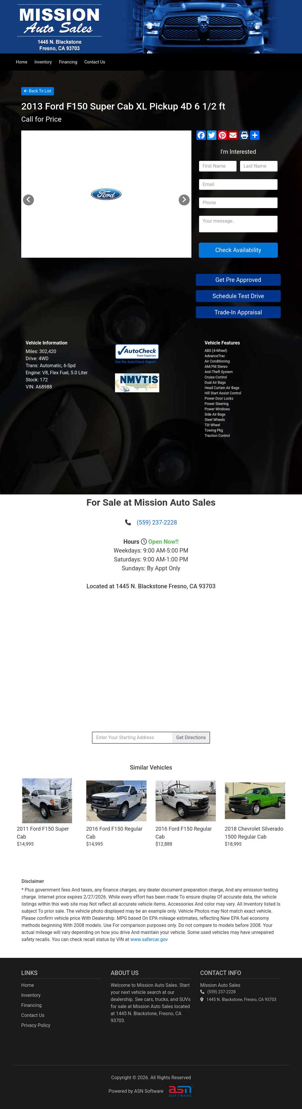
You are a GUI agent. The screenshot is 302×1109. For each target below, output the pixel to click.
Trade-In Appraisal (238, 312)
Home (21, 62)
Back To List (37, 91)
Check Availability (238, 250)
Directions (191, 737)
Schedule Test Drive (238, 296)
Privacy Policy (35, 1025)
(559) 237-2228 (157, 522)
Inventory (43, 62)
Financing (68, 62)
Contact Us (94, 62)
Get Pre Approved (238, 279)
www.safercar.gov (149, 939)
